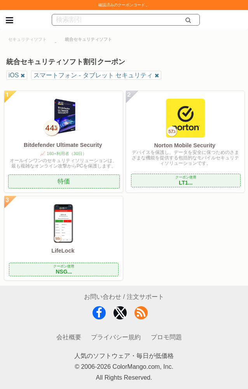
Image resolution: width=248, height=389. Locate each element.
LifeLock (62, 251)
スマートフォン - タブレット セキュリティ (93, 75)
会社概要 (68, 337)
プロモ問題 (166, 337)
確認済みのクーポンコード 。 (124, 5)
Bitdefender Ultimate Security (63, 145)
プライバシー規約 (116, 337)
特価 (64, 181)
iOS (14, 75)
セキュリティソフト (27, 39)
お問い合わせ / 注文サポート (124, 296)
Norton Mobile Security (185, 145)
